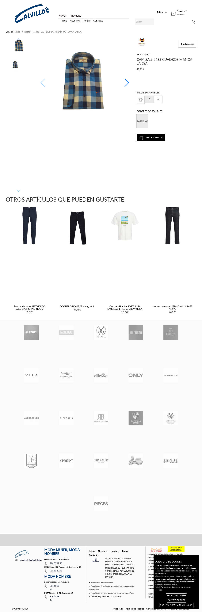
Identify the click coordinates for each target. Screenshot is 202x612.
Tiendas (86, 20)
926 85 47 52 (56, 563)
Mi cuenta (162, 12)
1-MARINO (142, 121)
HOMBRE (76, 15)
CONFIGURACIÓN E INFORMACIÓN (176, 605)
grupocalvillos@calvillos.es (31, 560)
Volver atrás (187, 43)
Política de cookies (134, 608)
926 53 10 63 (56, 570)
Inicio (64, 20)
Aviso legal (118, 608)
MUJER (63, 15)
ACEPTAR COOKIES (176, 600)
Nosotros (75, 20)
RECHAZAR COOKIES (176, 595)
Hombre (115, 551)
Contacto (98, 20)
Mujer (125, 551)
